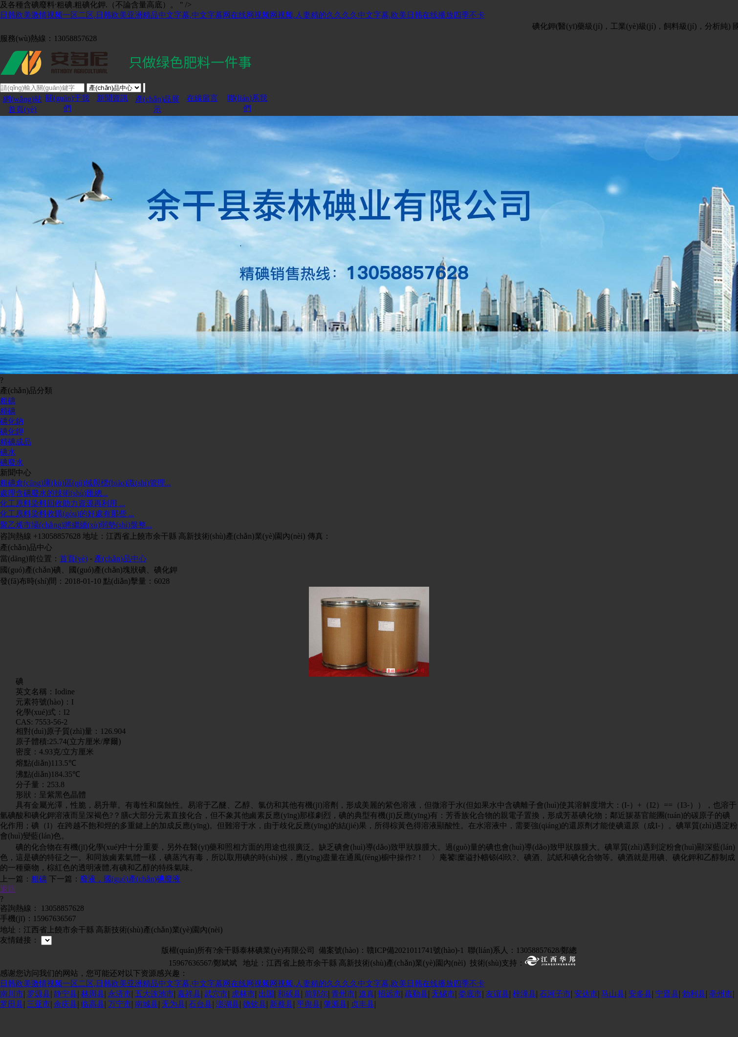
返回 (8, 916)
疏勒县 (416, 1021)
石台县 (200, 1031)
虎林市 (243, 1021)
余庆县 (65, 1031)
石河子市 (555, 1021)
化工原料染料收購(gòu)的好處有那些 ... (67, 541)
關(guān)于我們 (67, 117)
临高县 (93, 1031)
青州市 (343, 1021)
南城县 (146, 1031)
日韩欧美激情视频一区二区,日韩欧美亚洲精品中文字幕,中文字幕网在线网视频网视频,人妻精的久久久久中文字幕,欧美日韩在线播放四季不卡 (242, 15)
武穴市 (216, 1021)
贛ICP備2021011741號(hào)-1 (415, 977)
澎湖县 (227, 1031)
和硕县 (289, 1021)
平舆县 (308, 1031)
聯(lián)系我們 (247, 117)
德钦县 (254, 1031)
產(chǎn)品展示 (157, 118)
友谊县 (497, 1021)
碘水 (8, 479)
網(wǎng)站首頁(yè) (22, 118)
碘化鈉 (11, 448)
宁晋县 (667, 1021)
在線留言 (202, 112)
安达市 (586, 1021)
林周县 (93, 1021)
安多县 (640, 1021)
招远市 (389, 1021)
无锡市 (443, 1021)
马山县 (613, 1021)
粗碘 (8, 428)
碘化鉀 (11, 459)
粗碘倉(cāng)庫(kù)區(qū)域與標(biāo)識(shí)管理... (85, 510)
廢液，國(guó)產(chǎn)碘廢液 (130, 906)
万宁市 (119, 1031)
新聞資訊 (112, 112)
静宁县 (65, 1021)
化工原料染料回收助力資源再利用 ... (62, 531)
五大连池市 (154, 1021)
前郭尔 (316, 1021)
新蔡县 (281, 1031)
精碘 (8, 438)
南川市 (11, 1021)
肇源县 (335, 1031)
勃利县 (694, 1021)
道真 (366, 1021)
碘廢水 (11, 489)
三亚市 (38, 1031)
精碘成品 (15, 469)
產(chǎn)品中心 (120, 586)
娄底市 (470, 1021)
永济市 (119, 1021)
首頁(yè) (74, 586)
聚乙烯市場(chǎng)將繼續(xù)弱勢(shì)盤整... (76, 552)
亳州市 (721, 1021)
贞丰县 (362, 1031)
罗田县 (11, 1031)
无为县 (173, 1031)
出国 (266, 1021)
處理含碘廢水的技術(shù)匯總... (54, 520)
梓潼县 (524, 1021)
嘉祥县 (189, 1021)
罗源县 (38, 1021)
